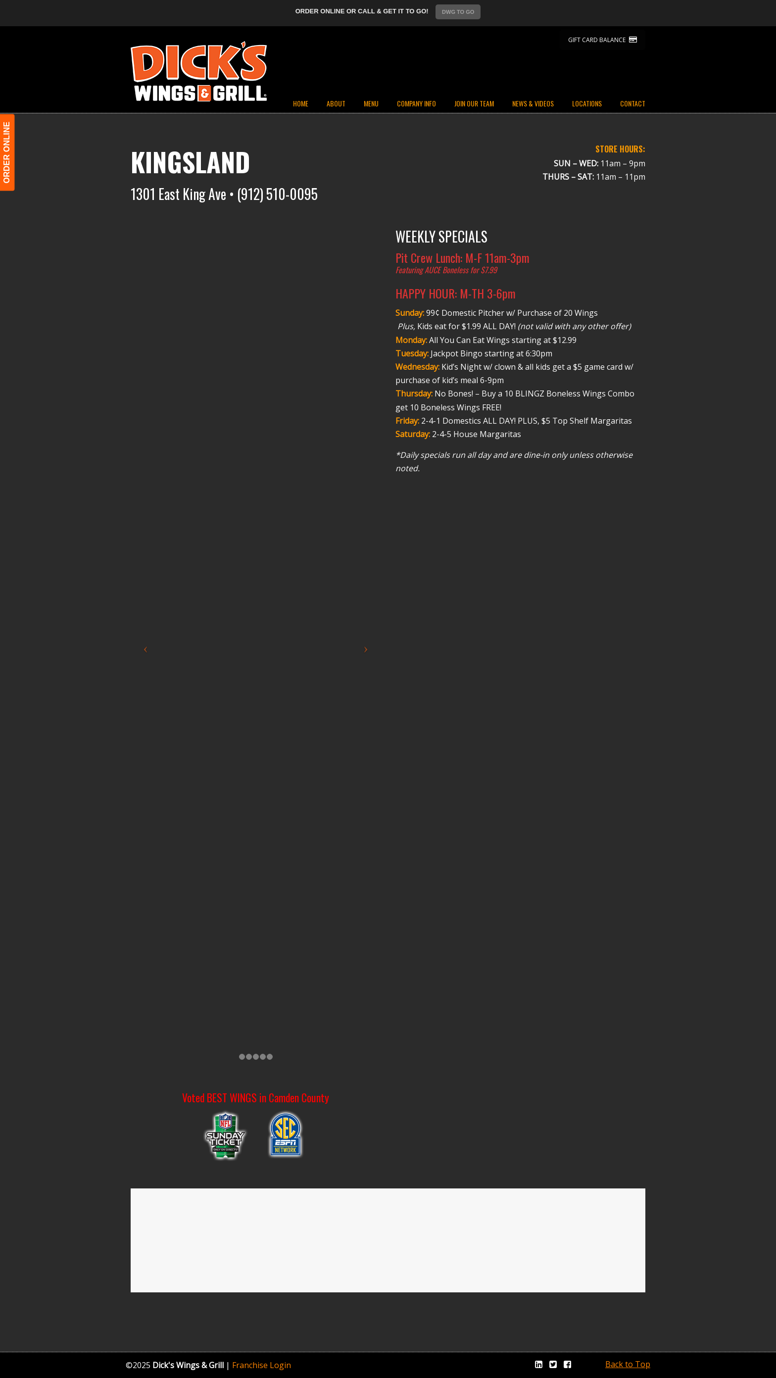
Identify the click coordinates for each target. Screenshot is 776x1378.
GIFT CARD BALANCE (602, 40)
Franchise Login (261, 1365)
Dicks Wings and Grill (199, 71)
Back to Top (627, 1364)
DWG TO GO (458, 12)
